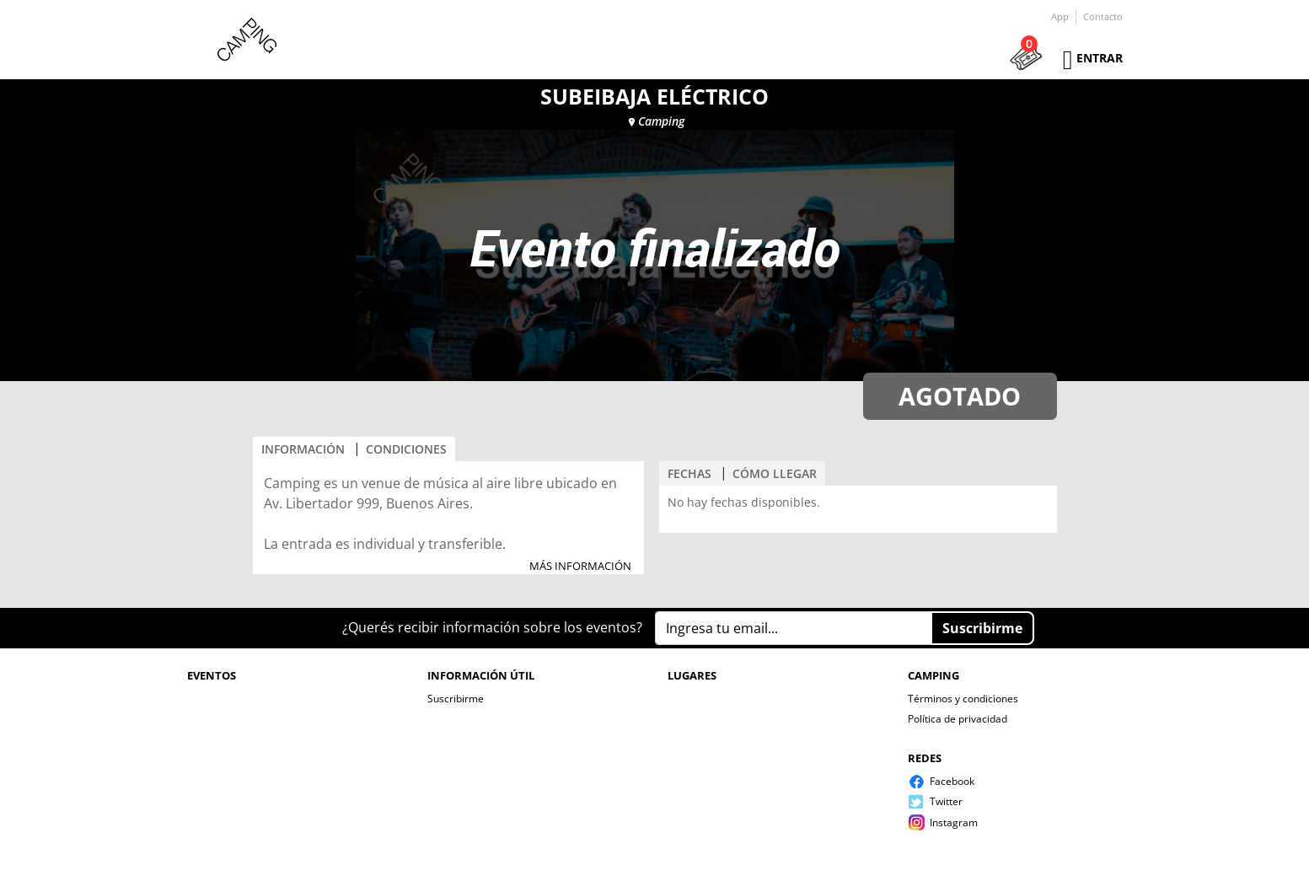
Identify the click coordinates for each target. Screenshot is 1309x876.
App (1060, 16)
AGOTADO (960, 395)
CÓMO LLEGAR (774, 473)
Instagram (954, 822)
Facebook (952, 781)
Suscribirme (455, 698)
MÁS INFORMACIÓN (580, 566)
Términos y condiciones (963, 698)
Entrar (1099, 58)
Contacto (1103, 16)
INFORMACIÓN (303, 449)
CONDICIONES (406, 449)
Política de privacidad (957, 719)
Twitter (946, 801)
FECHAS (689, 473)
